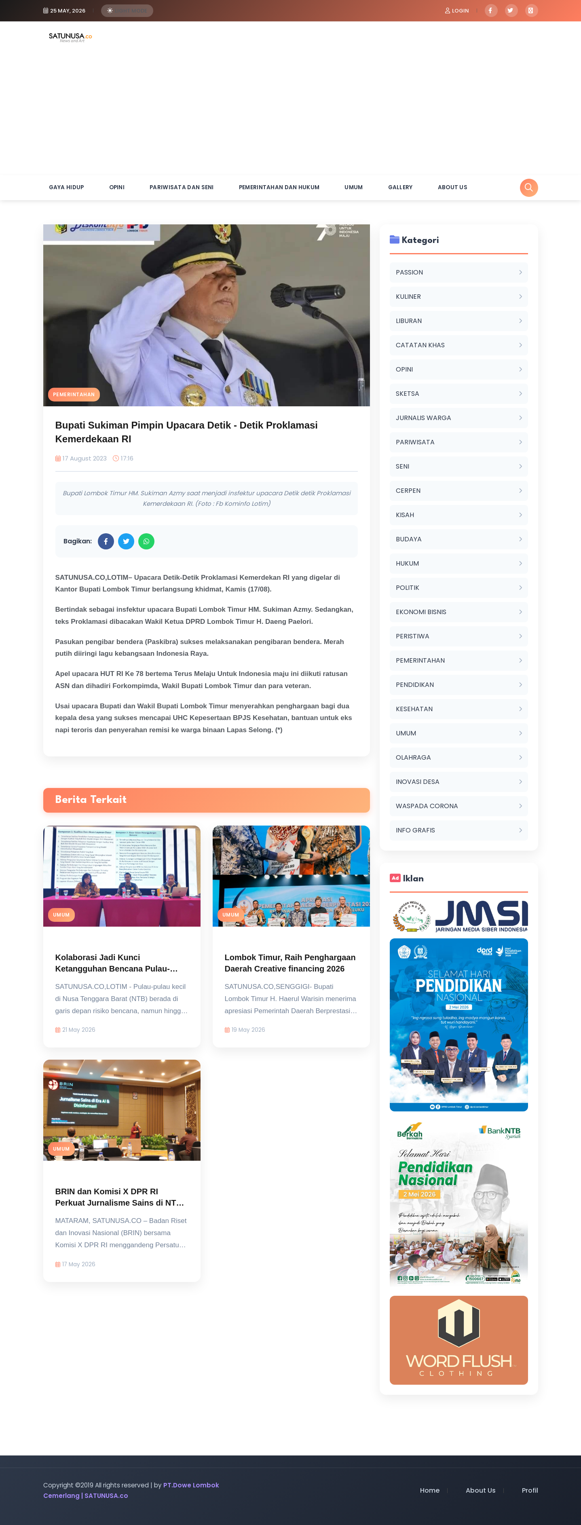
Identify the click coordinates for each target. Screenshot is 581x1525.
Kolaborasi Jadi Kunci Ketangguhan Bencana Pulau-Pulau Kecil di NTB (112, 970)
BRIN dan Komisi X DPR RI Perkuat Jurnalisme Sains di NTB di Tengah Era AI (118, 1204)
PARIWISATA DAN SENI (182, 187)
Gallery (400, 187)
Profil (530, 1490)
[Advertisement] (290, 114)
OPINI (117, 187)
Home (429, 1490)
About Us (452, 187)
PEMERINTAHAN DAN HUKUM (279, 187)
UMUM (353, 187)
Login (460, 11)
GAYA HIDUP (66, 187)
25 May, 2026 (67, 11)
